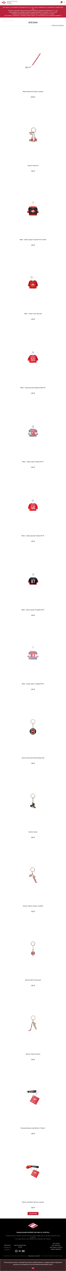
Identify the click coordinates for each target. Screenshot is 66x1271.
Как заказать (56, 1245)
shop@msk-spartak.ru (7, 1248)
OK (33, 1268)
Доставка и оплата (56, 1247)
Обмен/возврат (56, 1249)
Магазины (56, 1243)
